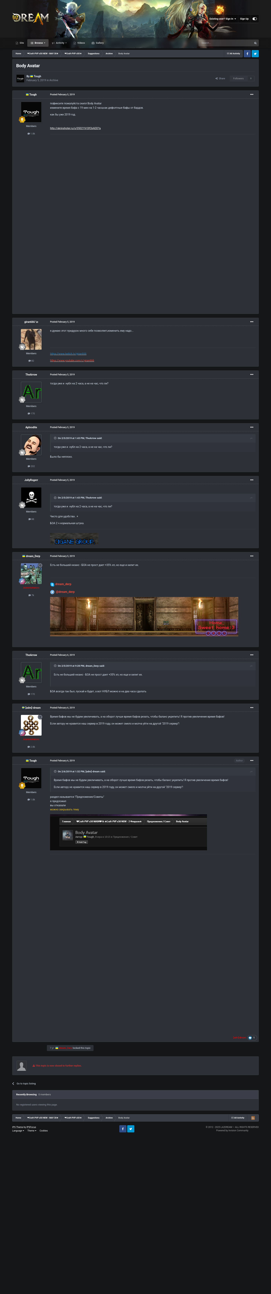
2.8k (31, 746)
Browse (38, 42)
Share (220, 78)
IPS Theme (17, 1127)
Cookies (44, 1130)
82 (31, 360)
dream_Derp (33, 556)
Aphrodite (31, 427)
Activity (60, 42)
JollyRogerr (31, 480)
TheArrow (31, 374)
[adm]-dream (33, 707)
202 (31, 466)
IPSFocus (31, 1127)
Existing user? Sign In (223, 19)
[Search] (216, 43)
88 (31, 519)
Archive (53, 80)
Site (21, 42)
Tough (37, 76)
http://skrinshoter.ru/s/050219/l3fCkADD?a (75, 128)
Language (18, 1130)
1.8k (31, 133)
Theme (31, 1130)
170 (31, 413)
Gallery (99, 42)
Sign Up (244, 18)
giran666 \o (31, 321)
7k (31, 595)
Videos (81, 42)
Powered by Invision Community (232, 1130)
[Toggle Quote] (55, 438)
